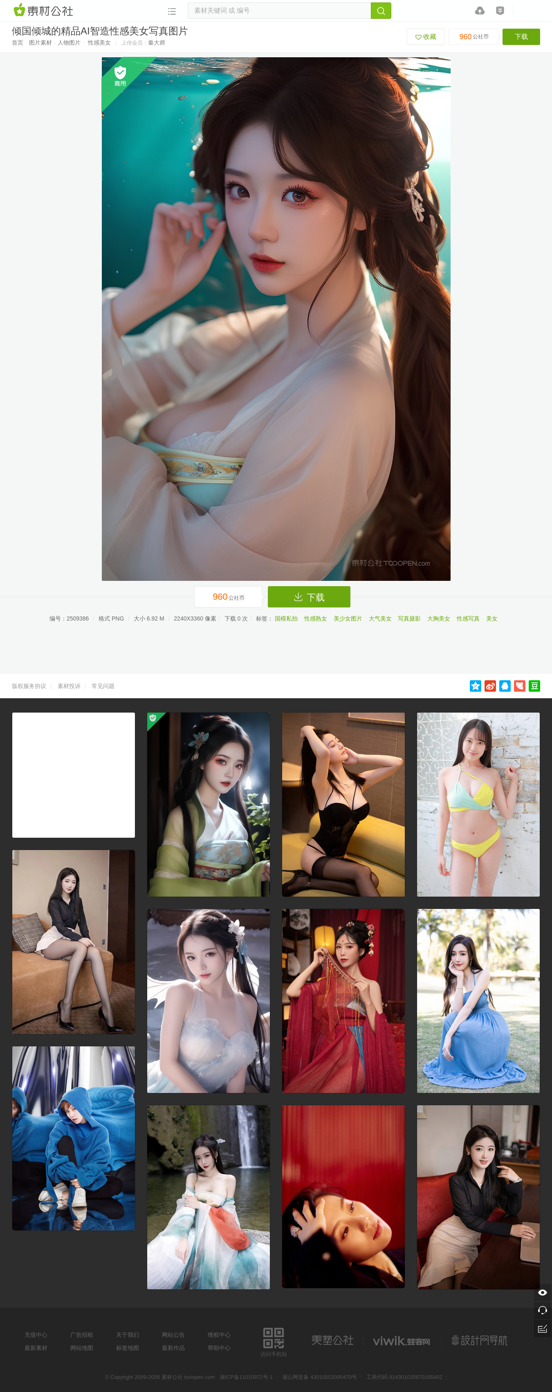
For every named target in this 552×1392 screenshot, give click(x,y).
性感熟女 (315, 618)
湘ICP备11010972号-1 (246, 1377)
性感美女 (99, 42)
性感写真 (468, 618)
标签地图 (127, 1348)
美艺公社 (332, 1340)
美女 (492, 618)
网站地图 (81, 1348)
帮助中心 (219, 1348)
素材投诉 (69, 686)
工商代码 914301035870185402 (404, 1377)
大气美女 (380, 618)
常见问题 (103, 686)
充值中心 (36, 1334)
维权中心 (219, 1334)
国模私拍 (286, 618)
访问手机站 (273, 1341)
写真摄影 (409, 618)
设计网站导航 (480, 1340)
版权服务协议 (29, 686)
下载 (521, 36)
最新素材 (36, 1348)
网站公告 (173, 1334)
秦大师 (156, 42)
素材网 (44, 10)
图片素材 (40, 42)
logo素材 (402, 1340)
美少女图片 (348, 618)
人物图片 (69, 42)
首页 (17, 42)
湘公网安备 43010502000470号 (319, 1377)
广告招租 (81, 1334)
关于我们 (127, 1334)
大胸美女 (438, 618)
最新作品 (173, 1348)
